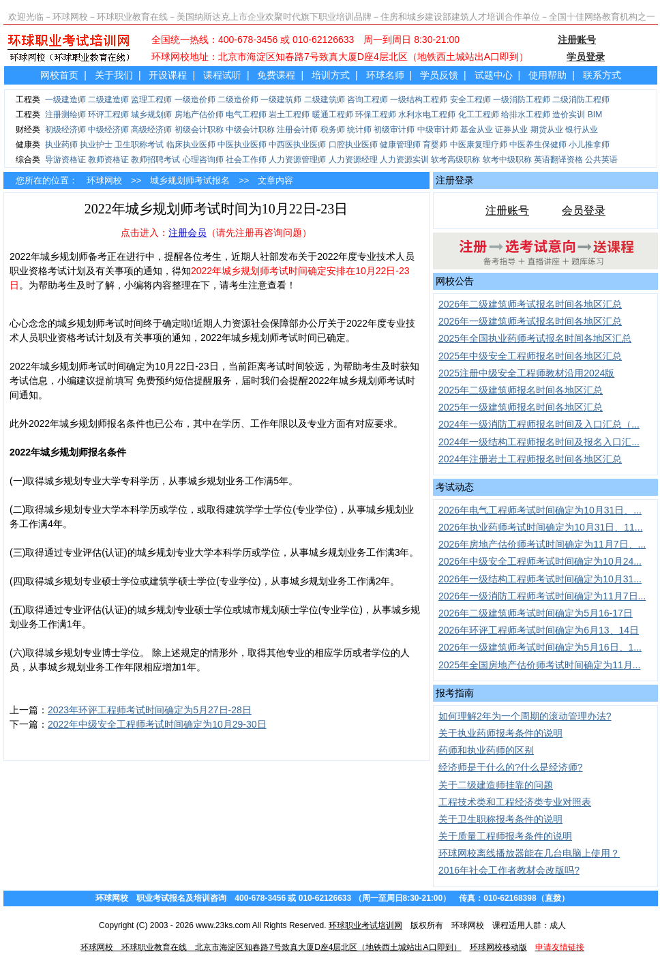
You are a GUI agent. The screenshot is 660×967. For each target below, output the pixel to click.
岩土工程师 (289, 114)
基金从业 (476, 129)
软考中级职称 (507, 159)
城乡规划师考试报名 (190, 180)
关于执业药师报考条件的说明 (500, 733)
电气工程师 (246, 114)
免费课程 (276, 75)
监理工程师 (151, 99)
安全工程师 (470, 99)
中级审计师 (437, 129)
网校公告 (455, 281)
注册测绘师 (65, 114)
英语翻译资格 (558, 159)
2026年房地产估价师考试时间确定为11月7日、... (542, 544)
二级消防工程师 (581, 99)
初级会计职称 (199, 129)
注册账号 (507, 210)
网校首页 (59, 75)
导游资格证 (65, 159)
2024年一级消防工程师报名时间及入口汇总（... (539, 424)
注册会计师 (297, 129)
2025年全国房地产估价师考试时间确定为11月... (539, 664)
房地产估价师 (199, 114)
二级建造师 (108, 99)
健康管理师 (400, 144)
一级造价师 (195, 99)
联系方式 (602, 75)
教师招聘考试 (155, 159)
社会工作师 (246, 159)
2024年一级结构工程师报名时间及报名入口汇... (539, 441)
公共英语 (601, 159)
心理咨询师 (203, 159)
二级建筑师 (324, 99)
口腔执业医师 (353, 144)
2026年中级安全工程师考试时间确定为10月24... (540, 561)
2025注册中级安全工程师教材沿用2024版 (526, 373)
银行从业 (581, 129)
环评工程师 (108, 114)
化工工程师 (478, 114)
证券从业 (511, 129)
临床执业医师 (190, 144)
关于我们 (114, 75)
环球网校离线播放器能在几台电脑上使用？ (529, 853)
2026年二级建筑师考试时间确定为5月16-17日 (535, 613)
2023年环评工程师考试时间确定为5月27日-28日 (150, 709)
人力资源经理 (353, 159)
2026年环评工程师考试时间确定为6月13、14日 (538, 630)
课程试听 (222, 75)
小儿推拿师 (589, 144)
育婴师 (435, 144)
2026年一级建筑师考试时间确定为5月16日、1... (540, 647)
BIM (595, 114)
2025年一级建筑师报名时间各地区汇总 (520, 407)
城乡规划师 (151, 114)
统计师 (359, 129)
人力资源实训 (404, 159)
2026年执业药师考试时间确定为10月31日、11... (540, 527)
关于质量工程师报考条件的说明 (505, 836)
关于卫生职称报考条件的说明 (500, 819)
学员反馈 (439, 75)
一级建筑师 (280, 99)
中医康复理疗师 (478, 144)
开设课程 (168, 75)
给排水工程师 (525, 114)
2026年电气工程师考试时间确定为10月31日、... (540, 510)
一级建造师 (65, 99)
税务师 (332, 129)
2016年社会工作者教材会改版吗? (509, 870)
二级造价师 (237, 99)
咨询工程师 (367, 99)
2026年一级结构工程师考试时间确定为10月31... (540, 579)
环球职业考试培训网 (365, 925)
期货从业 (546, 129)
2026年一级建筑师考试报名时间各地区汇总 (530, 321)
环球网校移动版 (498, 947)
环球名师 (385, 75)
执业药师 (61, 144)
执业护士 (96, 144)
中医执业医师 (242, 144)
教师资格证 (108, 159)
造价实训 (568, 114)
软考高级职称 (455, 159)
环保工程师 (375, 114)
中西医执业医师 (297, 144)
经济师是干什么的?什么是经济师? (510, 767)
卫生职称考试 (139, 144)
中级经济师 (108, 129)
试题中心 (494, 75)
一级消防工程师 (521, 99)
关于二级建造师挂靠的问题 (495, 784)
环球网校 (104, 180)
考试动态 (455, 486)
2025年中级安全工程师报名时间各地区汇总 (530, 356)
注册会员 (187, 232)
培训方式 (331, 75)
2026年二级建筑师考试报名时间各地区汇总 (530, 304)
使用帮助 (547, 75)
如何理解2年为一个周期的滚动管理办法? (525, 716)
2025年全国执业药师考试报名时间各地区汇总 (534, 338)
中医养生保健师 (538, 144)
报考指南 (455, 692)
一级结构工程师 (418, 99)
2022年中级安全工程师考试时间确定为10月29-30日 (157, 724)
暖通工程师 (332, 114)
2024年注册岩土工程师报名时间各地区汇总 (530, 458)
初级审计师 (394, 129)
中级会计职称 (250, 129)
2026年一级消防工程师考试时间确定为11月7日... (542, 596)
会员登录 (583, 210)
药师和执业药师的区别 (486, 750)
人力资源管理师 (297, 159)
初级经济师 (65, 129)
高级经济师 (151, 129)
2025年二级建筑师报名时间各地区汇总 (520, 390)
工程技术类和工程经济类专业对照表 (514, 802)
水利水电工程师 (426, 114)
